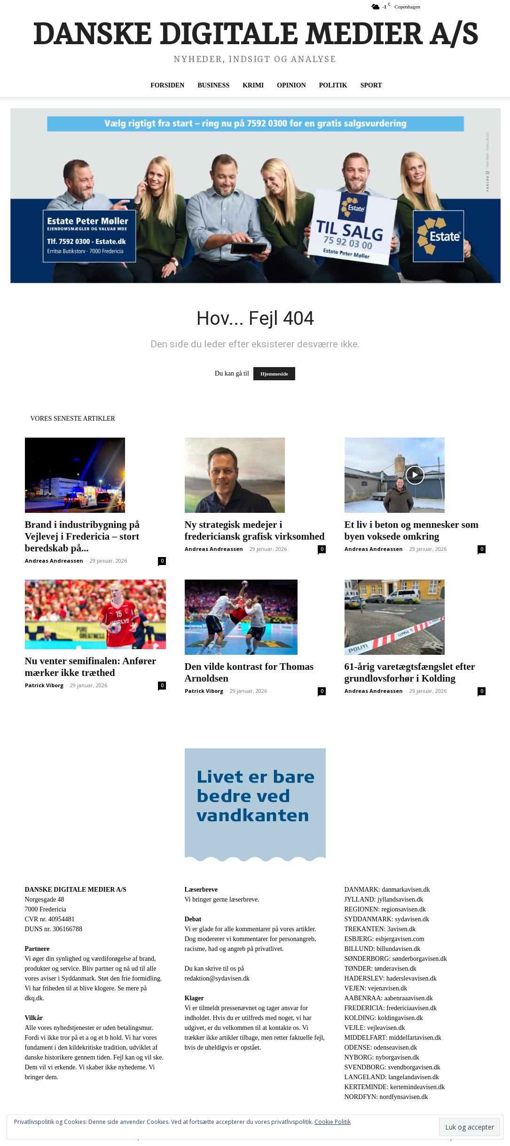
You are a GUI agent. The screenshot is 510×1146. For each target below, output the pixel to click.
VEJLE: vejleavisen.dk (375, 1027)
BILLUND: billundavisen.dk (383, 948)
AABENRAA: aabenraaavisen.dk (389, 998)
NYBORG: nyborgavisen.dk (382, 1057)
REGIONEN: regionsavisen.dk (385, 909)
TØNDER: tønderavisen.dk (380, 968)
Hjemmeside (274, 374)
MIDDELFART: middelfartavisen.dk (393, 1037)
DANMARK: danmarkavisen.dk (387, 889)
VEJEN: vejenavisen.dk (376, 988)
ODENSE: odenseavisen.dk (381, 1047)
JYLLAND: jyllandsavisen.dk (384, 899)
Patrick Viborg (44, 685)
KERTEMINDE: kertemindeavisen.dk (395, 1087)
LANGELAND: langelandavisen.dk (392, 1077)
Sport (371, 85)
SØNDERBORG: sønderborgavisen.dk (396, 958)
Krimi (253, 85)
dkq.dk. (35, 998)
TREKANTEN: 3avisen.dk (380, 929)
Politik (333, 85)
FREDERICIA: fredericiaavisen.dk (391, 1008)
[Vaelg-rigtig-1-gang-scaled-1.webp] (255, 195)
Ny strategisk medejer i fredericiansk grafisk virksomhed (255, 530)
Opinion (291, 85)
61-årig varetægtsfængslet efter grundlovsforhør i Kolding (410, 672)
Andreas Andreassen (54, 560)
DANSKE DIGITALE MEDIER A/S (75, 889)
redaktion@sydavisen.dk (217, 978)
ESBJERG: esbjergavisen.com (384, 938)
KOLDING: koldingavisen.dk (384, 1017)
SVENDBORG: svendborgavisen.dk (392, 1067)
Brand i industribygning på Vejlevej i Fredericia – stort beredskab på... (82, 536)
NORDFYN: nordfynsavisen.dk (386, 1096)
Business (213, 85)
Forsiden (167, 85)
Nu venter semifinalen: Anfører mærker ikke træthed (90, 666)
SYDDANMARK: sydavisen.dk (387, 919)
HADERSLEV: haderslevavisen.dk (391, 978)
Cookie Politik (332, 1122)
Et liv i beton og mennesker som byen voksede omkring (412, 530)
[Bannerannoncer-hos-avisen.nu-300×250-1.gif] (255, 807)
